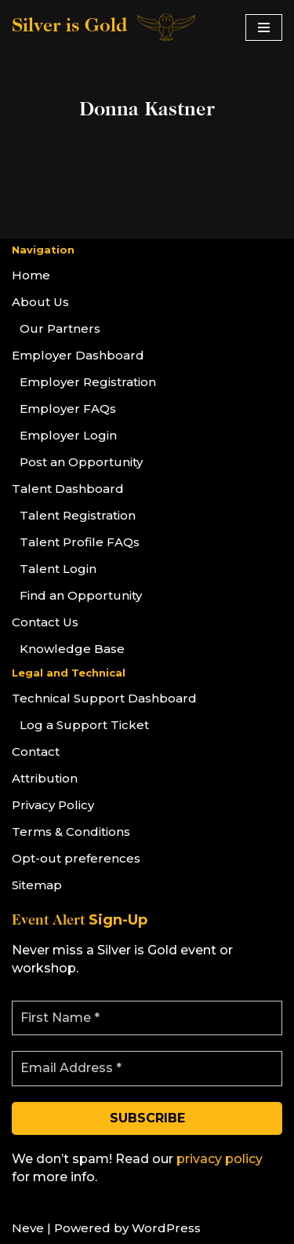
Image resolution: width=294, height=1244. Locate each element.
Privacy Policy (53, 804)
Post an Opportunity (81, 461)
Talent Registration (78, 515)
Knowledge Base (72, 648)
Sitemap (37, 884)
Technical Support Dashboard (104, 698)
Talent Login (58, 568)
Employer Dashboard (78, 355)
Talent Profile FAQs (80, 541)
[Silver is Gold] (105, 27)
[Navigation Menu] (263, 27)
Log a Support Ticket (84, 724)
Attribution (45, 778)
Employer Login (68, 435)
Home (31, 275)
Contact (36, 751)
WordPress (166, 1227)
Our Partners (60, 328)
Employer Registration (88, 381)
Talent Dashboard (68, 488)
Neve (28, 1227)
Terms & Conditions (71, 831)
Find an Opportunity (81, 595)
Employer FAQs (68, 408)
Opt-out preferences (76, 858)
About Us (40, 301)
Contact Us (45, 622)
